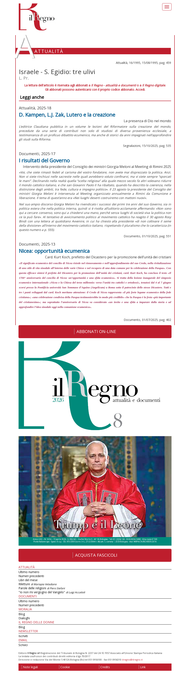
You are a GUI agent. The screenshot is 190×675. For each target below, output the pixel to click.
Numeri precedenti (31, 576)
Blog (21, 614)
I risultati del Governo (44, 160)
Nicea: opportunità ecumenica (54, 250)
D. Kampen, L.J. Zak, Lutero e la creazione (67, 114)
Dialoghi (24, 618)
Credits (104, 667)
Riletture (37, 584)
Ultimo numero (28, 572)
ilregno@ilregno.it (132, 659)
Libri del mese (28, 580)
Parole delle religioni (41, 588)
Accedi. (140, 89)
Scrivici (23, 645)
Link (142, 667)
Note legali (30, 667)
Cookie (64, 667)
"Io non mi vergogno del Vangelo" (51, 592)
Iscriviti (23, 636)
